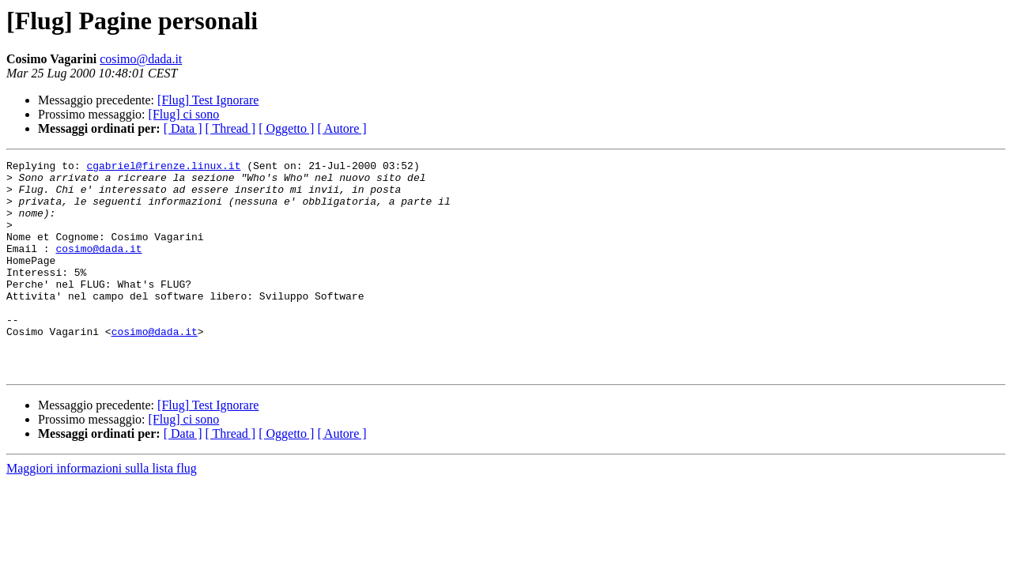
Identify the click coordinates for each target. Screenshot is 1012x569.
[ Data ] (183, 128)
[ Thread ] (231, 128)
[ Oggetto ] (286, 128)
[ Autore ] (341, 128)
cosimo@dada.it (141, 59)
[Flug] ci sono (184, 114)
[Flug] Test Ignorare (208, 100)
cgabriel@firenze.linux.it (163, 167)
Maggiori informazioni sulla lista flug (101, 511)
